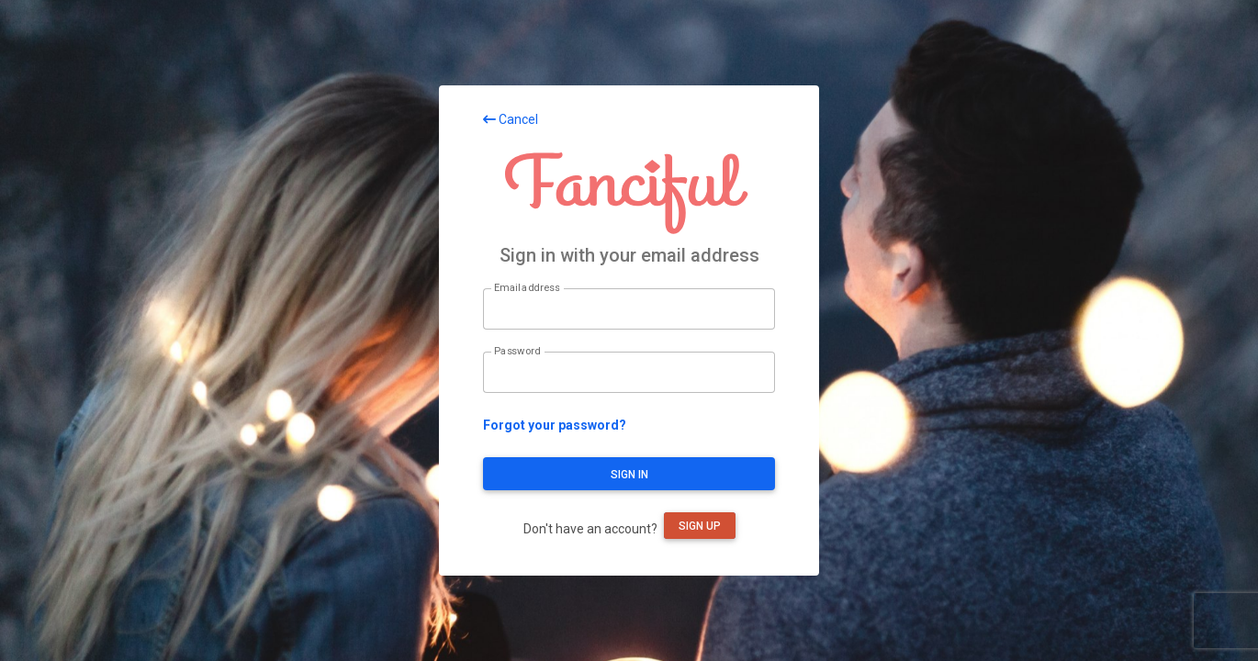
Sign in (629, 474)
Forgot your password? (554, 425)
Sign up (700, 526)
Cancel (510, 119)
